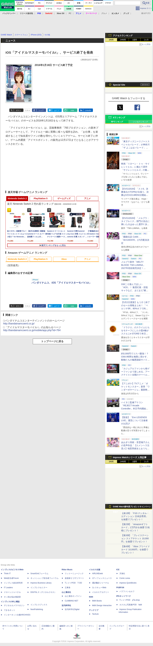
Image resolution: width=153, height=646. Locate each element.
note (72, 110)
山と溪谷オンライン (73, 596)
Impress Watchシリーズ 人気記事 (129, 457)
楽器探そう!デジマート (74, 578)
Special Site (119, 85)
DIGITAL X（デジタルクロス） (43, 592)
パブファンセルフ (126, 591)
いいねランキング (140, 122)
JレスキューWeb (99, 587)
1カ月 (146, 40)
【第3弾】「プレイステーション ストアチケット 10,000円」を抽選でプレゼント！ (135, 538)
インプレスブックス (38, 605)
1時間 (111, 40)
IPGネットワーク (123, 596)
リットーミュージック (74, 573)
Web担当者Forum (11, 578)
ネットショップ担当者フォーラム (44, 578)
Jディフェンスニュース (102, 578)
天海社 (122, 573)
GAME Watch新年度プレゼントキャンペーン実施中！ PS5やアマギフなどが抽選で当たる (132, 507)
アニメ (87, 198)
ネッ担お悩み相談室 (12, 597)
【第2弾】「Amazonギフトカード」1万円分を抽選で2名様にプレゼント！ (135, 527)
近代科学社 (66, 605)
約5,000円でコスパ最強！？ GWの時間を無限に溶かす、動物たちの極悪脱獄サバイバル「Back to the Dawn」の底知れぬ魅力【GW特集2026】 (135, 359)
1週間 (134, 40)
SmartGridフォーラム (39, 573)
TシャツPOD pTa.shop (129, 600)
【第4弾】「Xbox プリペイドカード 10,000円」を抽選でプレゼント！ (135, 549)
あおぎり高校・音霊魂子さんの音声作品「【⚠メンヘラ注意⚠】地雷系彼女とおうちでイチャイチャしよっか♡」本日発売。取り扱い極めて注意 (135, 448)
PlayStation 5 (40, 198)
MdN (91, 597)
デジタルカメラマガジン (14, 605)
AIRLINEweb (97, 573)
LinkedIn (88, 110)
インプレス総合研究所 (13, 583)
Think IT (7, 573)
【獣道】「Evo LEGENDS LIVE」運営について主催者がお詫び (134, 420)
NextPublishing (36, 609)
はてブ (56, 110)
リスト (27, 110)
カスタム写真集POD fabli (130, 605)
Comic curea (124, 578)
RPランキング (117, 122)
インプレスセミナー (38, 587)
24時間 (123, 40)
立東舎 (67, 587)
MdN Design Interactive (102, 605)
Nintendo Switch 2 (17, 198)
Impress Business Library (41, 583)
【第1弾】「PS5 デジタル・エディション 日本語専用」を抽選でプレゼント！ (135, 516)
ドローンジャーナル (12, 592)
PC (70, 13)
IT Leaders (8, 587)
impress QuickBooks (127, 583)
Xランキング (119, 117)
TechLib (95, 614)
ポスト (18, 110)
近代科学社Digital (72, 609)
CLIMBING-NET (71, 601)
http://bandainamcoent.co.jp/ (19, 323)
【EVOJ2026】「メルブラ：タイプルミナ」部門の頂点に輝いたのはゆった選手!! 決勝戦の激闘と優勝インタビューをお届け (135, 224)
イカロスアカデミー (100, 592)
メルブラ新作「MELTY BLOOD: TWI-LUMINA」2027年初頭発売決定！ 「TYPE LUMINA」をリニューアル (135, 268)
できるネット (9, 610)
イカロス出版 (94, 570)
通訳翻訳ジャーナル (100, 583)
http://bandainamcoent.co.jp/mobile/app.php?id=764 (32, 330)
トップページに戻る (52, 341)
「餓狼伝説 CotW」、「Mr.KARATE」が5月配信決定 (135, 240)
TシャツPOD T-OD (73, 583)
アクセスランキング (123, 35)
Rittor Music (67, 570)
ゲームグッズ (64, 198)
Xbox (64, 259)
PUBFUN (120, 587)
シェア (41, 110)
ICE (117, 570)
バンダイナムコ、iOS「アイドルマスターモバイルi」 (61, 282)
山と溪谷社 (66, 592)
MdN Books (97, 601)
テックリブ (93, 610)
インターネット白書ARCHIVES (17, 615)
